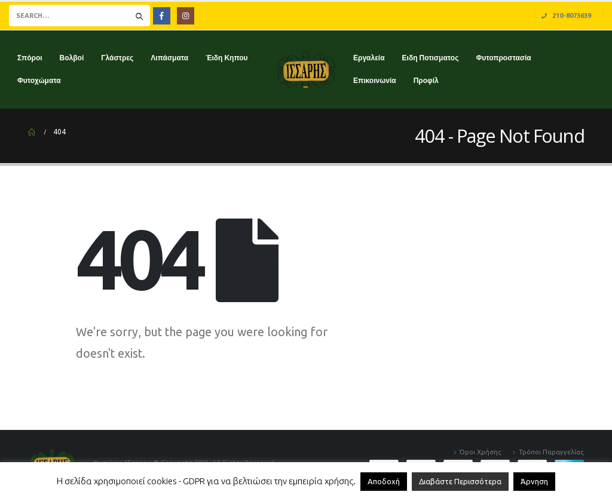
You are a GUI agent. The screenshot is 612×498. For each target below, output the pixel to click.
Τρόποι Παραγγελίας (551, 452)
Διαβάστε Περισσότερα (460, 481)
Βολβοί (72, 58)
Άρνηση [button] (534, 481)
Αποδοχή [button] (384, 481)
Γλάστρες (117, 58)
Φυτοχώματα (39, 80)
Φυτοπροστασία (503, 58)
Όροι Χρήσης (480, 452)
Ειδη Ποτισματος (430, 58)
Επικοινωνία (374, 80)
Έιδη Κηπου (226, 58)
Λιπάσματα (169, 58)
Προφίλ (426, 80)
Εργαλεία (369, 58)
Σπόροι (29, 58)
